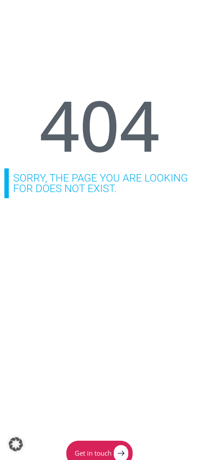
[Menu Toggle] (174, 15)
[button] (16, 444)
